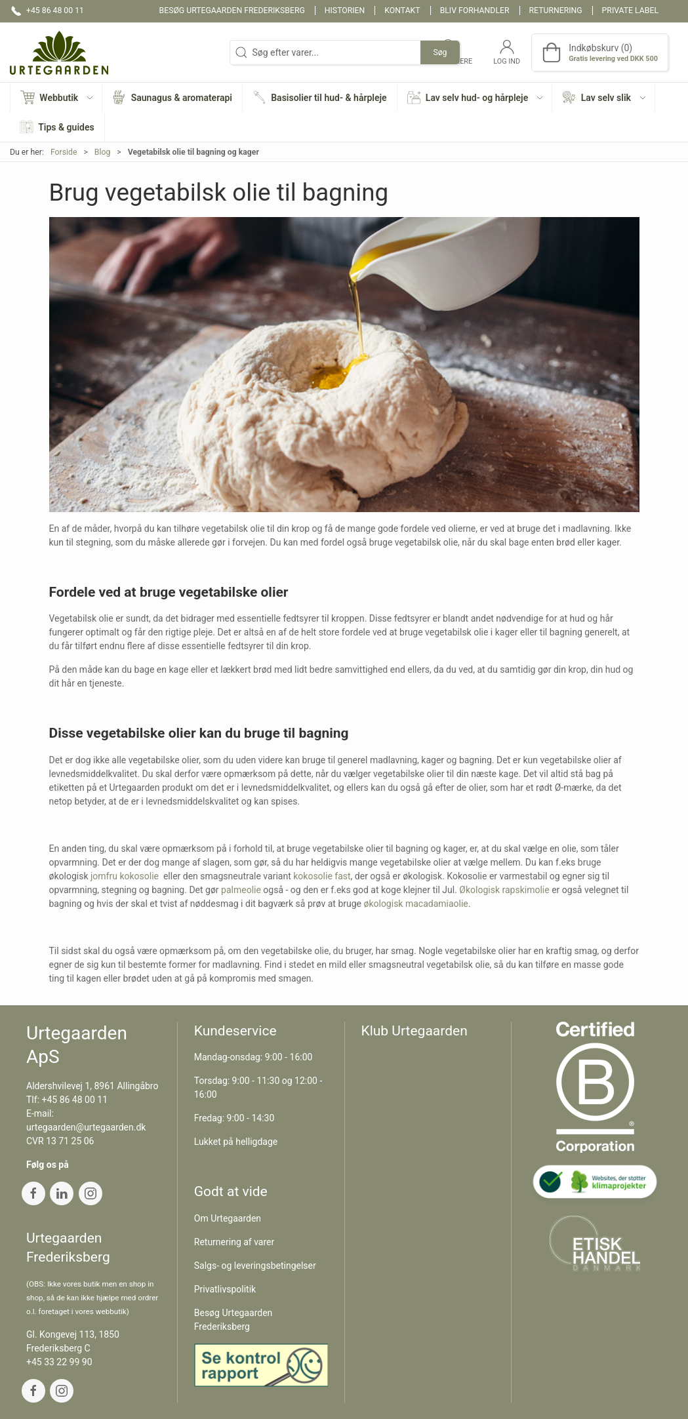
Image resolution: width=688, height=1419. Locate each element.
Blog (102, 152)
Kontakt (402, 10)
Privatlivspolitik (225, 1289)
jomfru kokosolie (125, 876)
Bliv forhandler (475, 10)
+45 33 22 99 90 (59, 1362)
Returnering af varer (234, 1242)
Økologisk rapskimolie (504, 890)
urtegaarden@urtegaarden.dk (86, 1127)
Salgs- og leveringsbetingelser (255, 1265)
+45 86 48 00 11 (75, 1099)
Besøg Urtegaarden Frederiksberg (232, 10)
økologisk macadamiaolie (415, 903)
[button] (56, 97)
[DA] (59, 52)
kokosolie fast (321, 876)
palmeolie (241, 890)
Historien (345, 10)
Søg (440, 52)
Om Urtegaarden (227, 1218)
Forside (64, 152)
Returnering (555, 10)
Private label (630, 10)
